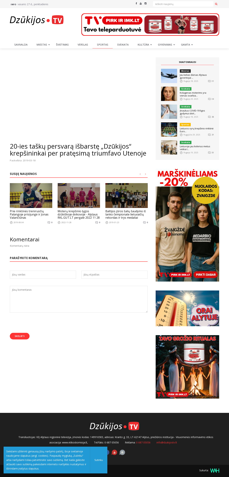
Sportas (102, 44)
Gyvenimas (165, 44)
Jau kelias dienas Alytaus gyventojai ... (193, 76)
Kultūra (143, 44)
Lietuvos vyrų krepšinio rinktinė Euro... (196, 130)
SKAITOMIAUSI (187, 62)
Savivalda (21, 44)
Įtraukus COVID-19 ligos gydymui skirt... (192, 112)
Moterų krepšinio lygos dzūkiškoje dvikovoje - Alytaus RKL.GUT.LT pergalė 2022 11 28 (79, 214)
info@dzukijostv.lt (167, 442)
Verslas (83, 44)
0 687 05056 (143, 442)
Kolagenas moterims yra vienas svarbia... (193, 94)
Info (13, 4)
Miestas (41, 44)
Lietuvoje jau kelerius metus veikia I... (195, 148)
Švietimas (62, 44)
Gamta (185, 44)
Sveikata (123, 44)
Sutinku (98, 460)
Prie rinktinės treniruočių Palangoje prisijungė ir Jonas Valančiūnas (29, 214)
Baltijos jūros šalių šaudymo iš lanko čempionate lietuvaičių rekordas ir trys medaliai (125, 214)
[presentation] (37, 323)
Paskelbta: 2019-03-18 (23, 160)
